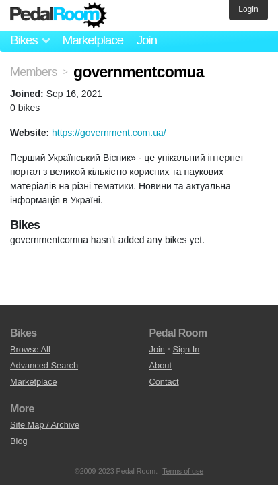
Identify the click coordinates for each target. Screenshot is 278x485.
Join (147, 40)
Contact (164, 382)
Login (248, 9)
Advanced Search (44, 365)
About (160, 365)
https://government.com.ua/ (109, 132)
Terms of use (182, 471)
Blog (19, 441)
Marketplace (92, 40)
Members (33, 72)
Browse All (30, 349)
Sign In (186, 349)
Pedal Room (58, 15)
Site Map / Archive (44, 425)
